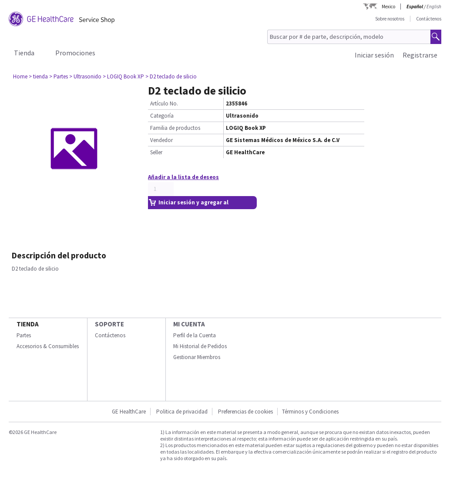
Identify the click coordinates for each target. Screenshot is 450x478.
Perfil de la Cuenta (194, 335)
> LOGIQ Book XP (123, 76)
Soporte (109, 324)
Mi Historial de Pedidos (200, 346)
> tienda (38, 76)
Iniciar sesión (374, 55)
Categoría (162, 115)
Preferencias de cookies (245, 411)
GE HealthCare (129, 411)
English (433, 6)
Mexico (388, 6)
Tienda (24, 52)
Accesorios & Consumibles (48, 346)
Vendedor (161, 140)
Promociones (75, 52)
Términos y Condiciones (310, 411)
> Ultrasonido (85, 76)
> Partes (58, 76)
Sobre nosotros (389, 19)
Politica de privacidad (182, 411)
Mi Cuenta (189, 324)
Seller (156, 152)
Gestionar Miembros (196, 357)
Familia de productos (175, 128)
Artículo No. (164, 103)
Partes (24, 335)
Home (20, 76)
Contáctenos (428, 19)
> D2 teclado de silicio (171, 76)
